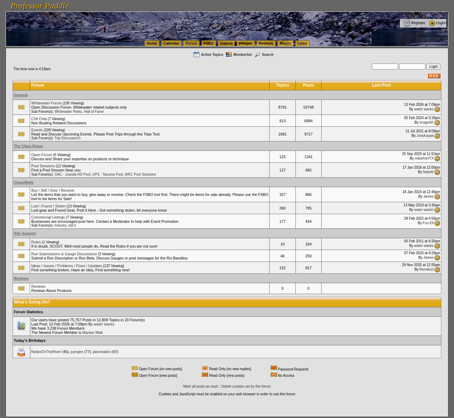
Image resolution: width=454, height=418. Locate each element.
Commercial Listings (48, 217)
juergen (77, 352)
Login (437, 23)
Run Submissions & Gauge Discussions (64, 254)
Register (414, 23)
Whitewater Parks (68, 111)
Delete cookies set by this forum (246, 386)
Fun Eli (428, 223)
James (428, 196)
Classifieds (24, 182)
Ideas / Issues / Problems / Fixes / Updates (66, 266)
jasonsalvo (101, 352)
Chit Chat (38, 119)
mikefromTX (424, 158)
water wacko (424, 109)
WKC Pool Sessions (140, 174)
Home (152, 43)
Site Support (25, 233)
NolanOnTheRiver (46, 352)
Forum (191, 43)
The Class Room (28, 146)
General (21, 95)
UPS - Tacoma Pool (107, 174)
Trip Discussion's (67, 138)
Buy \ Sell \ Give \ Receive (52, 190)
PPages (245, 43)
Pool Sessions (43, 166)
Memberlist (238, 55)
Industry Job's (65, 225)
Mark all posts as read (200, 386)
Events (37, 130)
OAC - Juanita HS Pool (72, 174)
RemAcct (426, 269)
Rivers (285, 43)
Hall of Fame (94, 111)
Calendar (171, 43)
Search (263, 55)
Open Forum (41, 155)
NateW (428, 172)
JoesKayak (425, 136)
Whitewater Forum (46, 103)
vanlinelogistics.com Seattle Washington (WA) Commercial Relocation (321, 3)
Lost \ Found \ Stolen (48, 206)
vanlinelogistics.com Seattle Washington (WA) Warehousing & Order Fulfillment (197, 3)
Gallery (226, 43)
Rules (36, 242)
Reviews (266, 43)
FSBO (209, 43)
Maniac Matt (92, 332)
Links (302, 43)
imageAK (426, 122)
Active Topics (208, 55)
